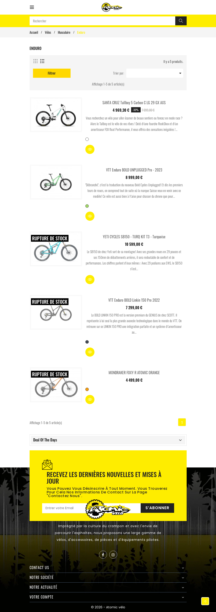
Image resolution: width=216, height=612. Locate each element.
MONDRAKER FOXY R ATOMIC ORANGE (134, 372)
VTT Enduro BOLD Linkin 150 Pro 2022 (134, 300)
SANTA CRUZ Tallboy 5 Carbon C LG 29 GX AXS (134, 102)
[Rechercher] (181, 20)
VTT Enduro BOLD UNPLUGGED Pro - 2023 (134, 170)
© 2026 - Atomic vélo (108, 607)
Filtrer (52, 73)
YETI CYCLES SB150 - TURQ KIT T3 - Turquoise (134, 236)
